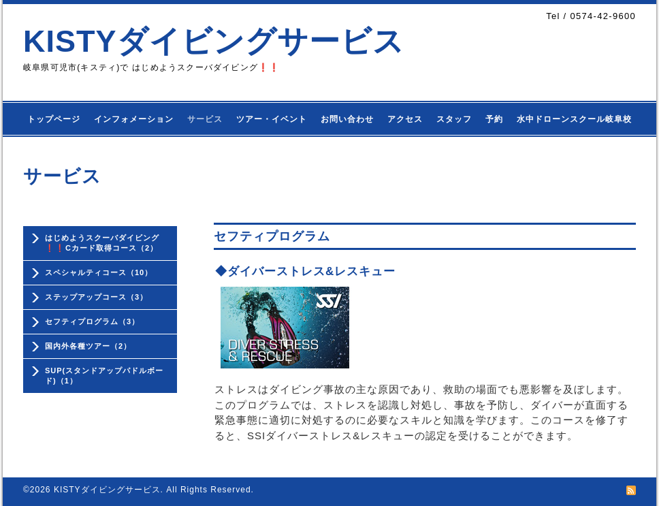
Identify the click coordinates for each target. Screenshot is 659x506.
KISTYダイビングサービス (213, 41)
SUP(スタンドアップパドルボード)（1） (104, 375)
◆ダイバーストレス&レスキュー (305, 271)
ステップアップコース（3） (96, 297)
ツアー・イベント (271, 119)
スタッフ (454, 119)
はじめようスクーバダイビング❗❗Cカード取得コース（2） (102, 243)
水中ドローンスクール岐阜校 (574, 119)
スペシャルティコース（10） (98, 272)
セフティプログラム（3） (92, 321)
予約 (494, 119)
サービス (205, 119)
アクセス (405, 119)
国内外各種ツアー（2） (88, 346)
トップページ (53, 119)
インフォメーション (134, 119)
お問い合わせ (347, 119)
